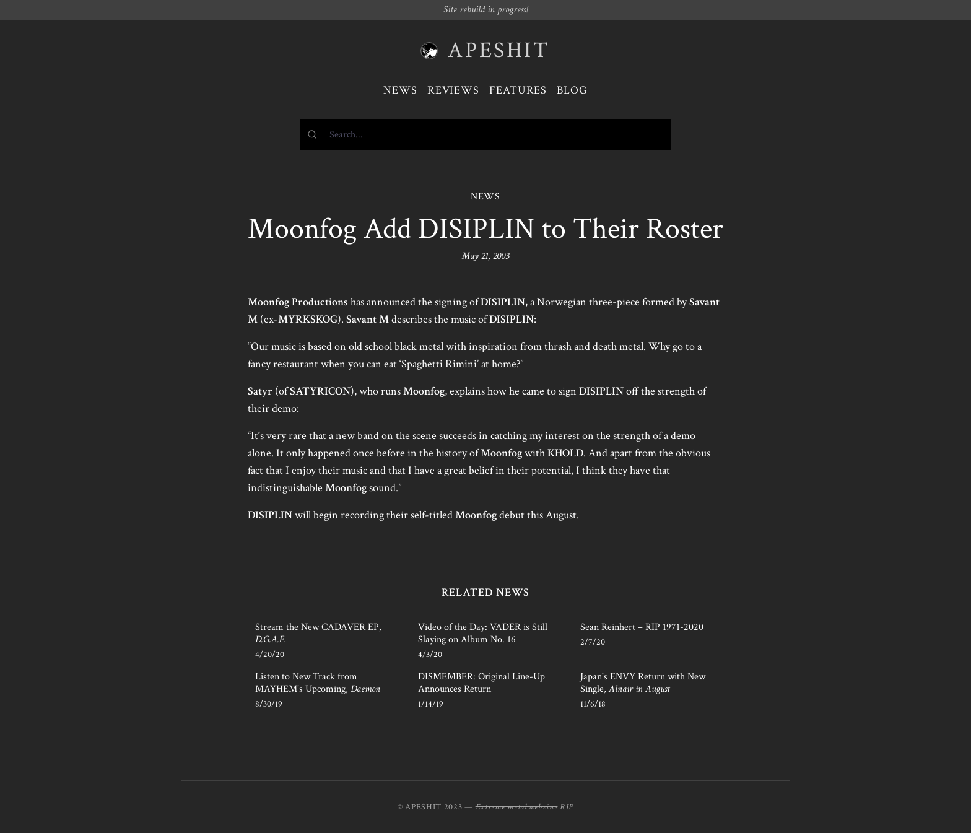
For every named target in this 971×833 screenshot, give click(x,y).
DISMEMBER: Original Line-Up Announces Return (481, 683)
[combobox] (485, 134)
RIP (566, 807)
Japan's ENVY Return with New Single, (642, 683)
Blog (572, 90)
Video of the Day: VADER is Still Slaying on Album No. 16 (482, 633)
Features (518, 90)
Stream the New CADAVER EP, (318, 633)
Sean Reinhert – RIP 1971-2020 (641, 627)
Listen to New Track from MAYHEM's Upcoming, (317, 683)
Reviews (453, 90)
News (400, 90)
